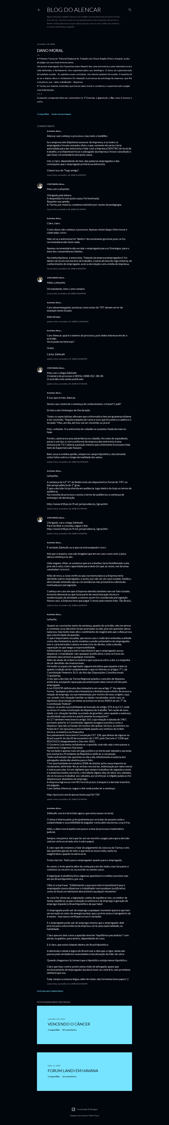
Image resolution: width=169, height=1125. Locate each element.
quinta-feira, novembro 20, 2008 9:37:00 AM (67, 384)
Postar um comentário (50, 991)
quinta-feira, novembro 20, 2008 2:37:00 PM (67, 508)
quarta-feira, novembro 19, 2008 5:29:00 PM (67, 359)
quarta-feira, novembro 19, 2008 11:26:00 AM (67, 321)
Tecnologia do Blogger (84, 1109)
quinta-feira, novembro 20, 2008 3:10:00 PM (67, 533)
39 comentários (69, 1030)
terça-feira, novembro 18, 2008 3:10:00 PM (66, 175)
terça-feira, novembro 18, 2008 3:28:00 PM (66, 268)
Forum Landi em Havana (73, 1070)
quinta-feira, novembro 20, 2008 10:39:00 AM (67, 462)
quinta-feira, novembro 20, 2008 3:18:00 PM (67, 605)
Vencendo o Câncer (69, 1024)
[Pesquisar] (130, 9)
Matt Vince (94, 1115)
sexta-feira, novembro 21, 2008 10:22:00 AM (67, 984)
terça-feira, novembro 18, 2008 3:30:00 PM (66, 293)
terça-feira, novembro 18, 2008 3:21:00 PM (66, 209)
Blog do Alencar (74, 9)
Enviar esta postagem (61, 114)
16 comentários (69, 1076)
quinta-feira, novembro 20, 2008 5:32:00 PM (67, 799)
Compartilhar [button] (43, 114)
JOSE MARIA (53, 184)
